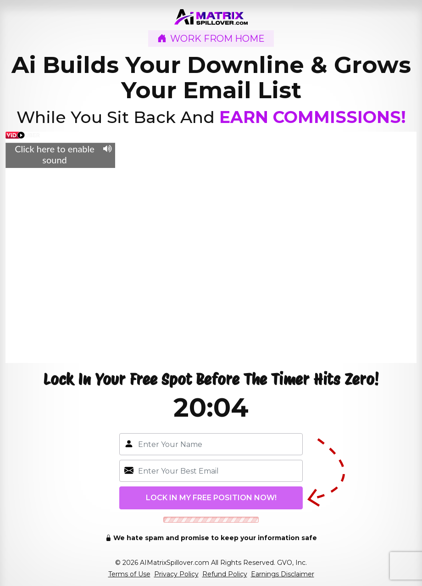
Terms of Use (129, 574)
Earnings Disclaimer (282, 574)
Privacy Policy (176, 574)
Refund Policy (224, 574)
